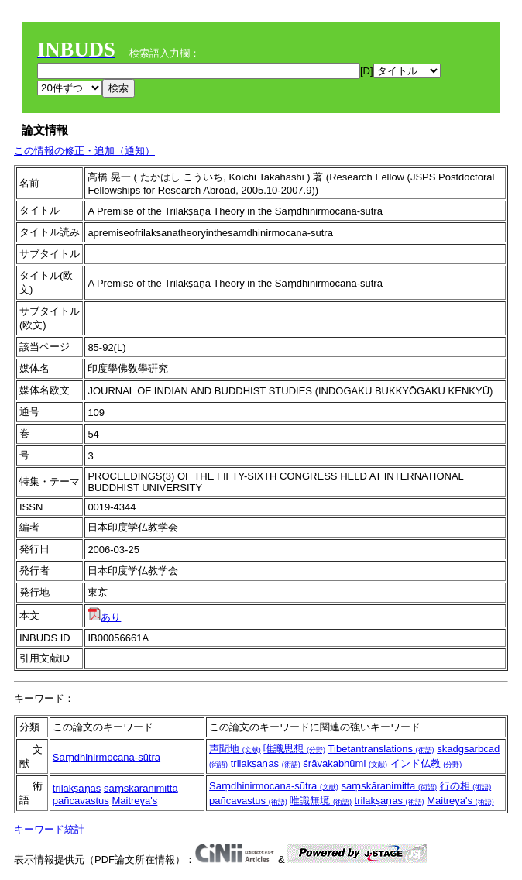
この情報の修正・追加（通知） (84, 150)
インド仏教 (426, 763)
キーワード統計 (49, 829)
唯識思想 (294, 749)
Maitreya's (134, 800)
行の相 (466, 786)
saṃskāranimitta (141, 788)
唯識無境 (321, 800)
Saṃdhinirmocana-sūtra (106, 757)
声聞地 (235, 749)
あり (104, 617)
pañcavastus (81, 800)
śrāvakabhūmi (345, 763)
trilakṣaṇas (265, 763)
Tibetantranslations (381, 749)
